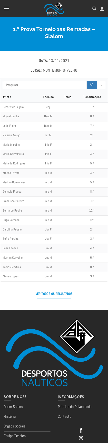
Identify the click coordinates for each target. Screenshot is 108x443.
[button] (7, 8)
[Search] (92, 85)
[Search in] (101, 85)
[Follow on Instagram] (81, 438)
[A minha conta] (101, 8)
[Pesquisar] (94, 8)
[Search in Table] (45, 85)
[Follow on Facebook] (81, 431)
